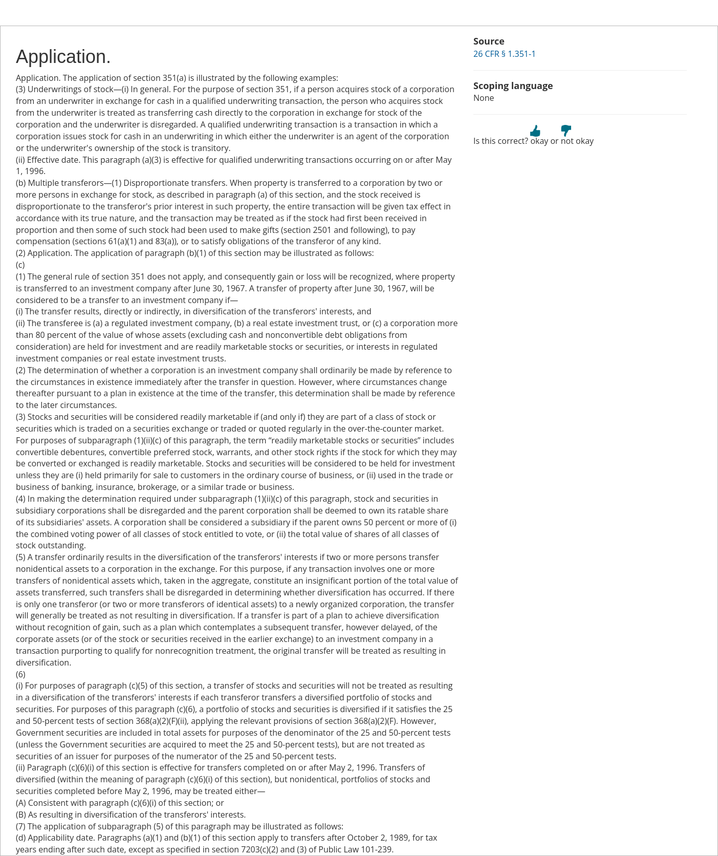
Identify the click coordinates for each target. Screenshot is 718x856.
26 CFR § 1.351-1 (504, 53)
